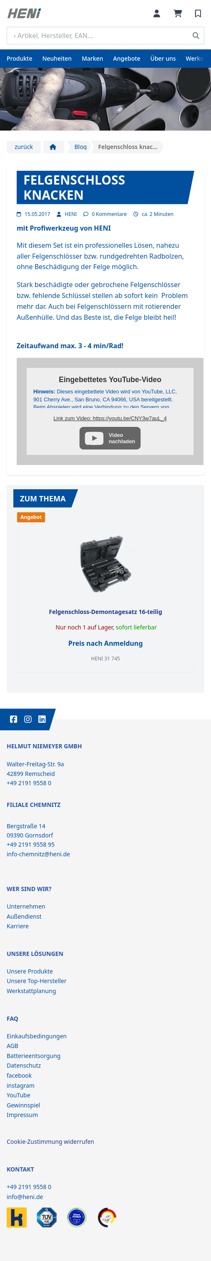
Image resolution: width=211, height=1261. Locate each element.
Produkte (19, 58)
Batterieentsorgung (33, 1056)
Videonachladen (122, 438)
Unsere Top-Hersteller (37, 981)
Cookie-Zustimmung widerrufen (50, 1141)
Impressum (22, 1115)
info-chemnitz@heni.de (38, 854)
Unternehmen (26, 906)
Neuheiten (56, 58)
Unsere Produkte (30, 971)
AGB (12, 1046)
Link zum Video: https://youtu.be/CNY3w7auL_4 (110, 418)
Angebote (126, 58)
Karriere (18, 926)
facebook (19, 1075)
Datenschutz (24, 1065)
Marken (92, 58)
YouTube (18, 1095)
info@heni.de (25, 1197)
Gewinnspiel (23, 1105)
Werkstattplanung (31, 991)
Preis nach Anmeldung (105, 643)
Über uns (163, 58)
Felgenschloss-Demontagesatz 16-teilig (105, 612)
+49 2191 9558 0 (29, 1187)
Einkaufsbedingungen (37, 1036)
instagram (21, 1085)
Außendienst (24, 916)
